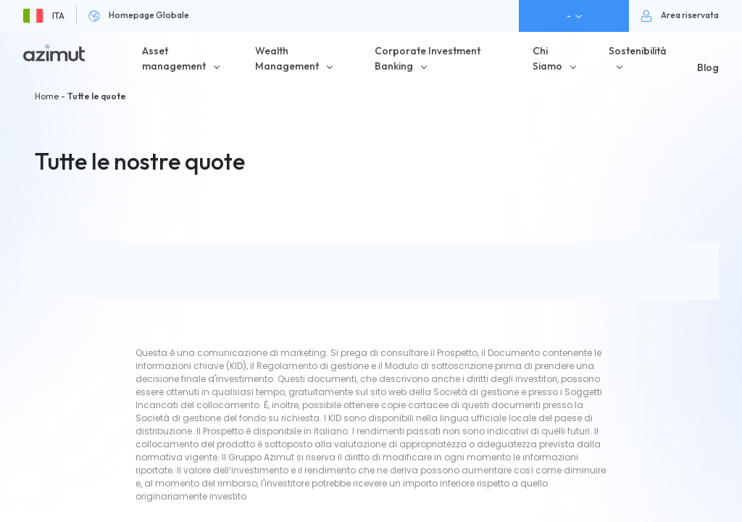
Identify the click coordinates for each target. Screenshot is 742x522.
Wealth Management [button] (287, 58)
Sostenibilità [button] (638, 50)
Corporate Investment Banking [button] (427, 58)
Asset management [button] (174, 58)
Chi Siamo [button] (547, 58)
